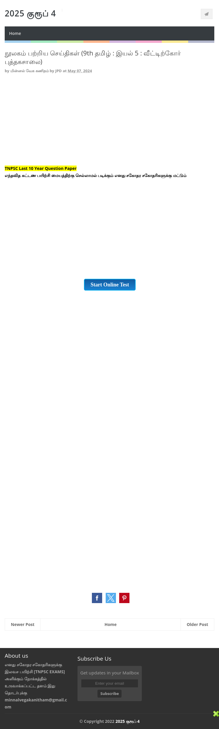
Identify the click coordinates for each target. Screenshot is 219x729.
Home (15, 33)
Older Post (197, 624)
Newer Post (22, 624)
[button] (97, 598)
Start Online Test (109, 285)
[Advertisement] (109, 124)
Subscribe (109, 693)
